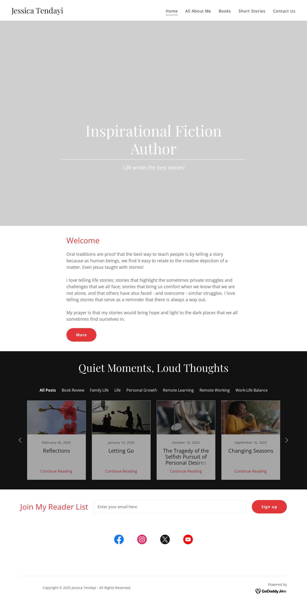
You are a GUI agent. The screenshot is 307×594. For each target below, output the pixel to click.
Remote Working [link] (215, 390)
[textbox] (170, 506)
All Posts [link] (48, 390)
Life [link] (117, 390)
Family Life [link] (99, 390)
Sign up (269, 506)
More (81, 335)
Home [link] (172, 11)
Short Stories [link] (252, 11)
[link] (37, 12)
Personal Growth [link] (141, 390)
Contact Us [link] (284, 11)
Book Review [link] (73, 390)
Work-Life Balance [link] (252, 390)
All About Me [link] (198, 11)
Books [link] (225, 11)
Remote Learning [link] (178, 390)
